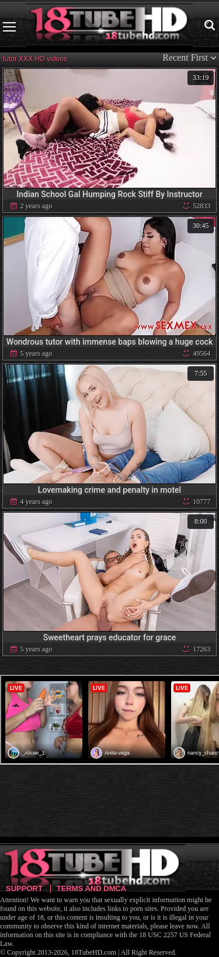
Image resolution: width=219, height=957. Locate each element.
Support (24, 888)
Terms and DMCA (91, 888)
